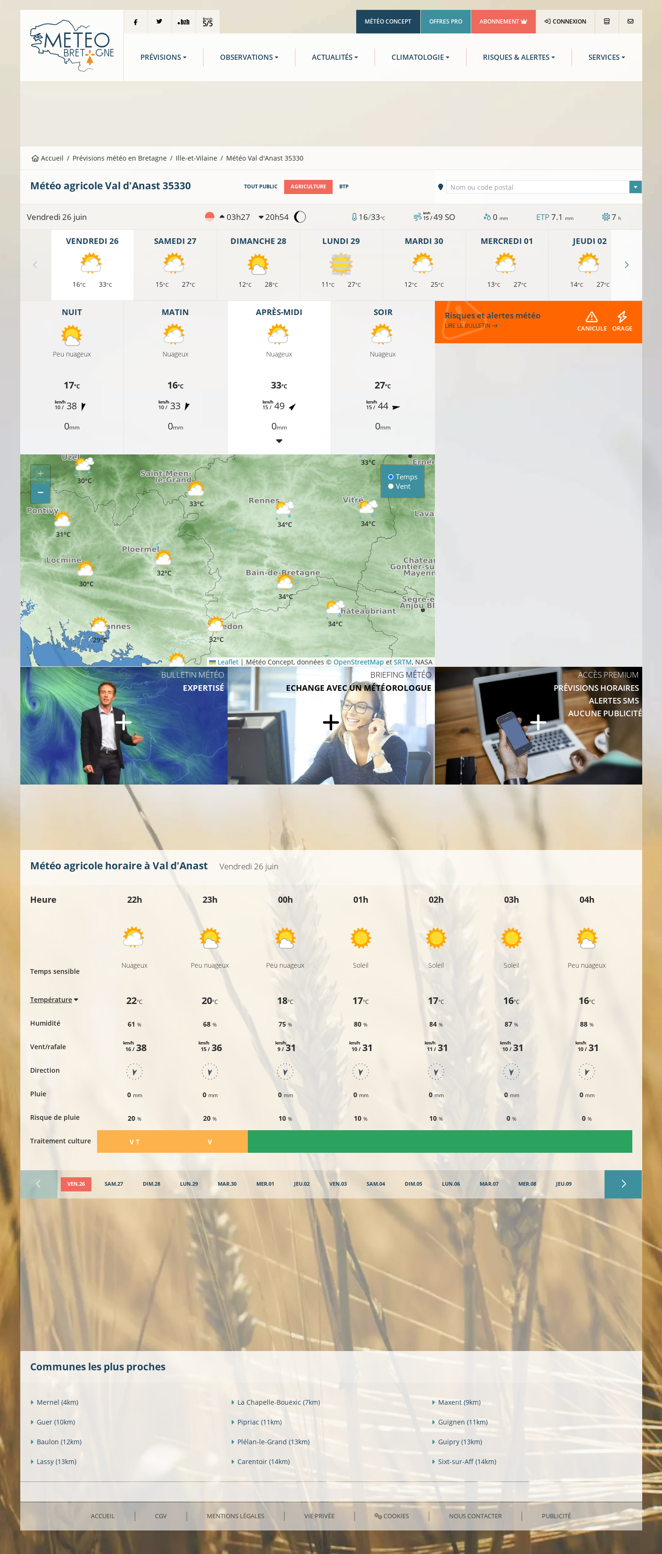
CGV (161, 1516)
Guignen (460, 1421)
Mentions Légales (235, 1516)
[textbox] (544, 187)
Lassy (53, 1461)
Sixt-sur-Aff (464, 1461)
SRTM (403, 661)
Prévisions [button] (160, 57)
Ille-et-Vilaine (196, 158)
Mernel (54, 1402)
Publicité (556, 1516)
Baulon (56, 1441)
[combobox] (544, 187)
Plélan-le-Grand (270, 1441)
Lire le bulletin (471, 325)
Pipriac (256, 1421)
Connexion (565, 21)
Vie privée (319, 1516)
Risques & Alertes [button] (516, 57)
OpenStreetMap (359, 661)
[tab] (76, 1184)
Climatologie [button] (418, 57)
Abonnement (503, 21)
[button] (86, 574)
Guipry (457, 1441)
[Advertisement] (331, 113)
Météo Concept (388, 21)
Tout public (261, 186)
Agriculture (308, 186)
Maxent (456, 1402)
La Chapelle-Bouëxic (275, 1402)
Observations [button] (246, 57)
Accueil (48, 158)
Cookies (392, 1516)
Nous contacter (475, 1516)
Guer (52, 1421)
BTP (344, 186)
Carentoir (260, 1461)
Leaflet (223, 661)
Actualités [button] (332, 57)
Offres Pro (445, 21)
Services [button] (604, 57)
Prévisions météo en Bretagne (120, 158)
